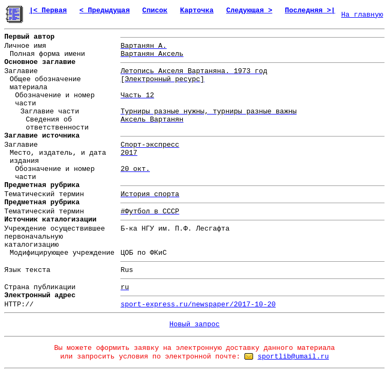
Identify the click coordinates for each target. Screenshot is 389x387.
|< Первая (48, 10)
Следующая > (249, 10)
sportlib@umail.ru (293, 357)
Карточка (196, 10)
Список (155, 10)
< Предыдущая (105, 10)
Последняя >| (310, 10)
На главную (362, 15)
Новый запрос (194, 324)
